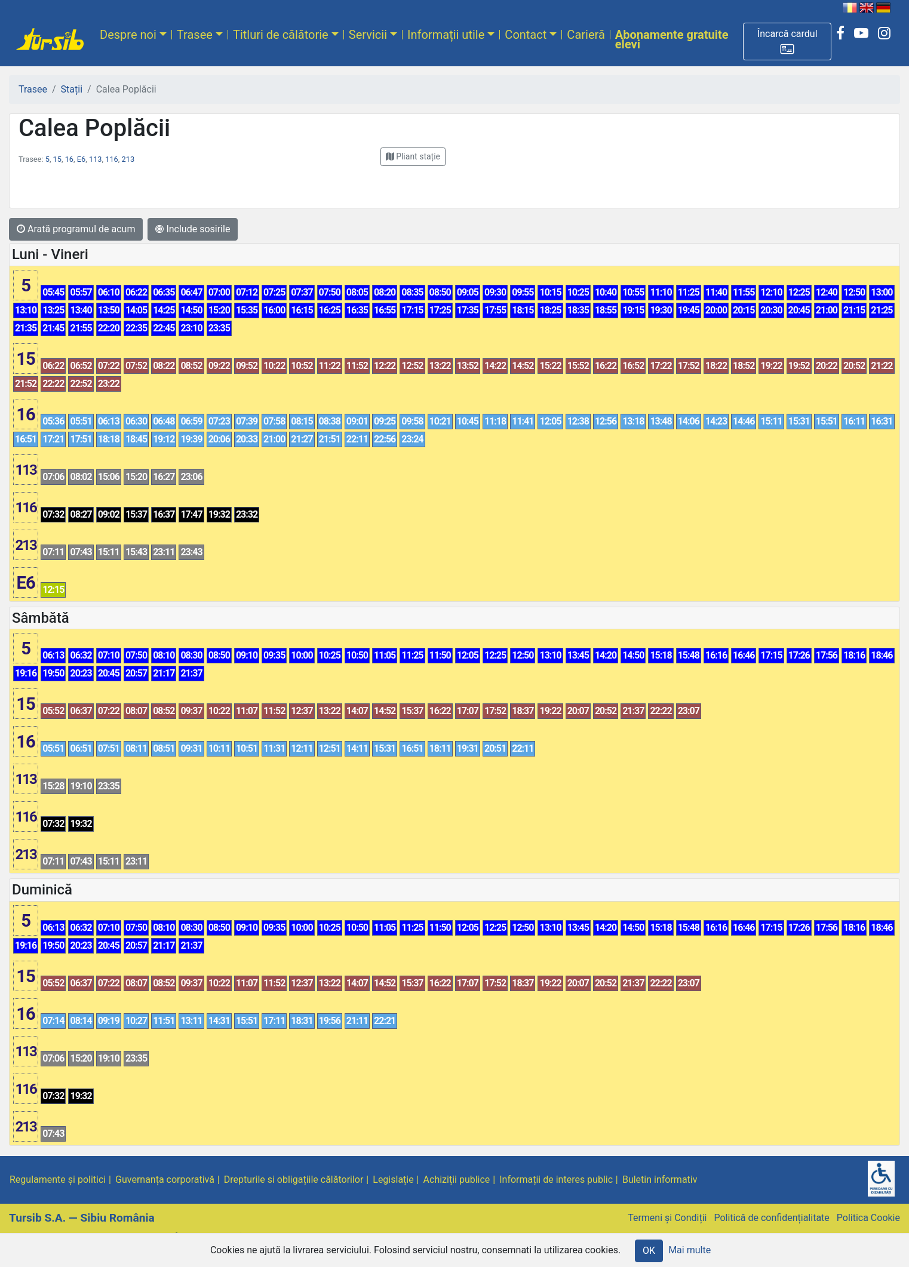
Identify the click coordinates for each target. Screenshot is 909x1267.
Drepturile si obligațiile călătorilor (294, 1179)
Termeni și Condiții (667, 1217)
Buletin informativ (660, 1179)
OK (649, 1250)
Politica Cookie (868, 1217)
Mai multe (689, 1250)
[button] (787, 41)
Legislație (393, 1179)
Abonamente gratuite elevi (672, 39)
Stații (71, 89)
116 (111, 159)
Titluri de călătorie (280, 34)
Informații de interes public (556, 1179)
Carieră (585, 34)
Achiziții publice (456, 1179)
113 (95, 159)
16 (69, 159)
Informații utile (445, 34)
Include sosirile (192, 229)
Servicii (368, 34)
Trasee (195, 34)
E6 (81, 159)
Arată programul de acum (76, 229)
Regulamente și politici (58, 1179)
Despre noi (128, 34)
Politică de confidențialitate (771, 1217)
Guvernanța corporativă (164, 1179)
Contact (525, 34)
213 (128, 159)
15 (57, 159)
